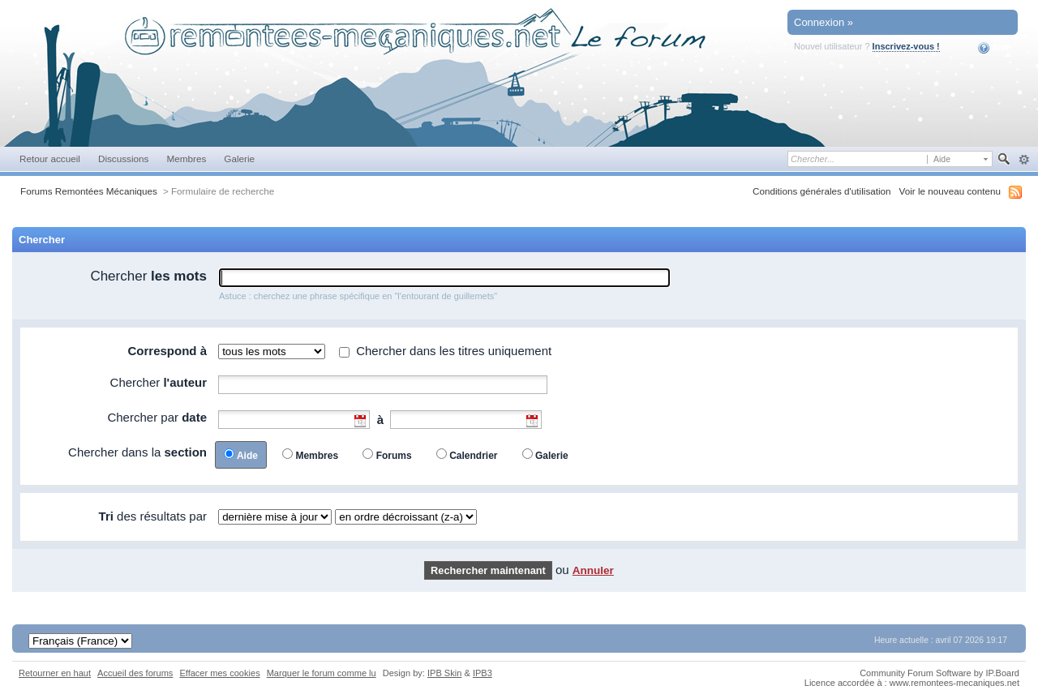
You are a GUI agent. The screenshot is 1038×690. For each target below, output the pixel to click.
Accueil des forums (135, 673)
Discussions (123, 158)
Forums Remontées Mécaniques (88, 191)
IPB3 (482, 673)
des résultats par (153, 516)
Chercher (148, 276)
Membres (186, 158)
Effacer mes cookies (219, 673)
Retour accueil (49, 158)
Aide (994, 47)
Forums (394, 455)
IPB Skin (444, 673)
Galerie (239, 158)
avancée (1024, 160)
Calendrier (473, 455)
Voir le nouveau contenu (950, 191)
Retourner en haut (55, 673)
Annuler (593, 570)
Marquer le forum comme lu (321, 673)
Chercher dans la (137, 452)
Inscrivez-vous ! (906, 46)
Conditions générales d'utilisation (822, 191)
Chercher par (157, 417)
